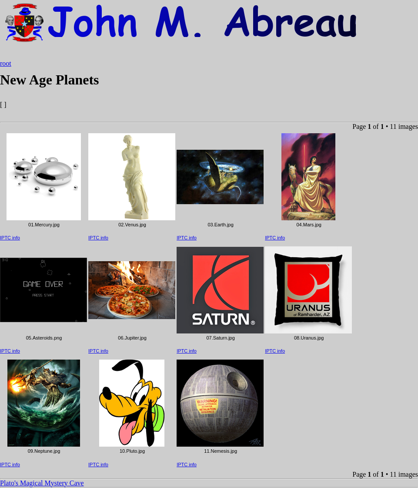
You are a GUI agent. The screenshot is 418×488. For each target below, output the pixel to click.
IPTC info (10, 237)
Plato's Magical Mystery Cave (42, 483)
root (5, 63)
